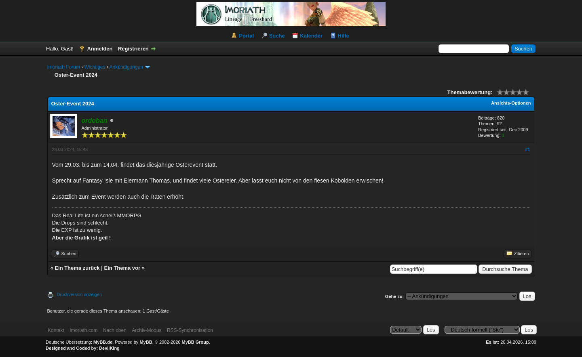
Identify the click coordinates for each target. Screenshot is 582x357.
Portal (246, 36)
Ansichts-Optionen (511, 103)
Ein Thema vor (122, 268)
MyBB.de (102, 342)
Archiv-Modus (146, 330)
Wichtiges (94, 67)
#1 (527, 149)
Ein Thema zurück (77, 268)
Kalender (311, 36)
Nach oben (115, 330)
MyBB (145, 342)
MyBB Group (195, 342)
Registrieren (133, 49)
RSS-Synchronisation (190, 330)
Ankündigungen (126, 67)
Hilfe (343, 36)
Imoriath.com (83, 330)
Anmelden (99, 49)
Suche (277, 36)
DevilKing (109, 348)
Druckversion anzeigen (79, 294)
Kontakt (56, 330)
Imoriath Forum (63, 67)
